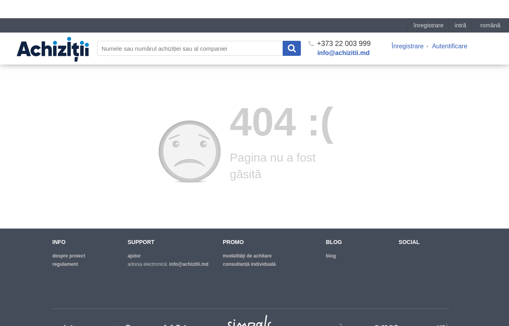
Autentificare (449, 28)
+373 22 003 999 (339, 25)
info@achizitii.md (343, 34)
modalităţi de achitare (247, 256)
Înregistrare (408, 28)
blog (331, 256)
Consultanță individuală (249, 264)
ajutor (134, 256)
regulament (65, 264)
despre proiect (68, 256)
